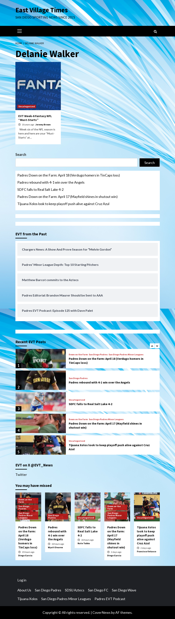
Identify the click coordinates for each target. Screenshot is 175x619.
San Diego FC (98, 590)
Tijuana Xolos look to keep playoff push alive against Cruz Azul (63, 204)
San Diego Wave (124, 590)
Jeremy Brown (43, 124)
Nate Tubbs (84, 543)
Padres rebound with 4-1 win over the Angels (51, 182)
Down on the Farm (78, 354)
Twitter (21, 474)
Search (20, 154)
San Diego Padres (98, 354)
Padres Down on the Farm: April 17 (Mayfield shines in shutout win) (67, 196)
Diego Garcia (25, 555)
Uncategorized (26, 106)
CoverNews (101, 612)
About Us (24, 590)
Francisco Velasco (146, 551)
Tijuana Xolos (27, 599)
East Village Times (41, 10)
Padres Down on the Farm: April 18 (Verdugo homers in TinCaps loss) (68, 175)
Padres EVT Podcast (110, 599)
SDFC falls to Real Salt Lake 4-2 (40, 189)
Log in (21, 580)
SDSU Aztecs (74, 590)
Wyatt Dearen (55, 547)
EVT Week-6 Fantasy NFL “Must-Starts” (35, 118)
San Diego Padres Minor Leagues (126, 354)
